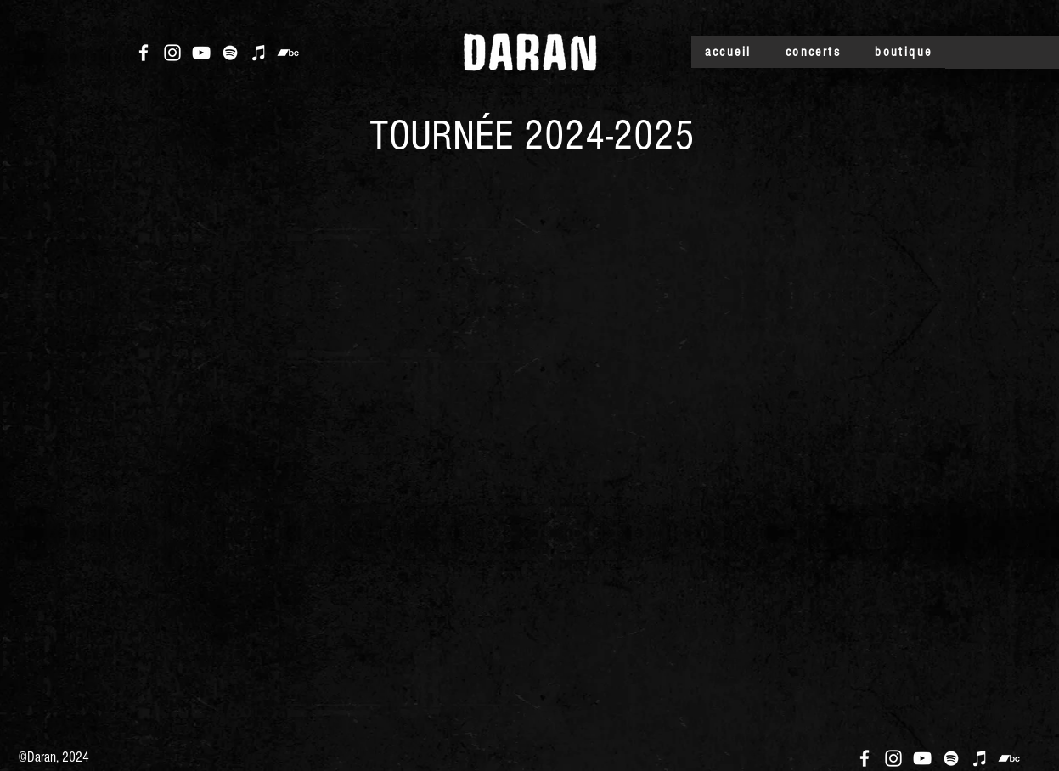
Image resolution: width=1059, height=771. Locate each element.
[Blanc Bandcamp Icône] (288, 53)
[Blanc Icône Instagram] (172, 53)
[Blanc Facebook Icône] (143, 53)
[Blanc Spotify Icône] (230, 53)
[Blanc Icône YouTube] (201, 53)
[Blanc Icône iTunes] (259, 53)
